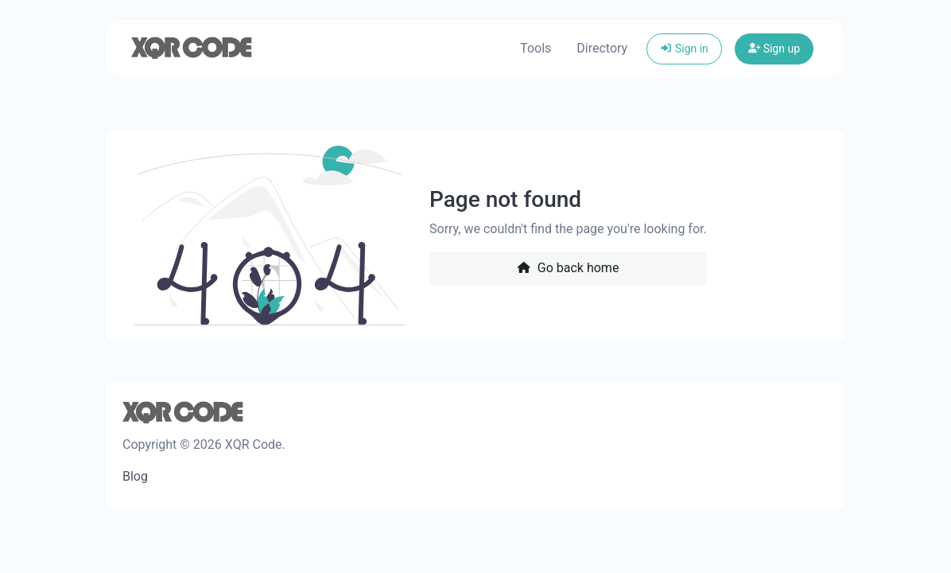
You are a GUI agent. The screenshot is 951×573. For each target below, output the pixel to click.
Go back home (568, 267)
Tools (535, 48)
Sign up (774, 48)
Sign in (684, 48)
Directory (601, 48)
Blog (135, 476)
